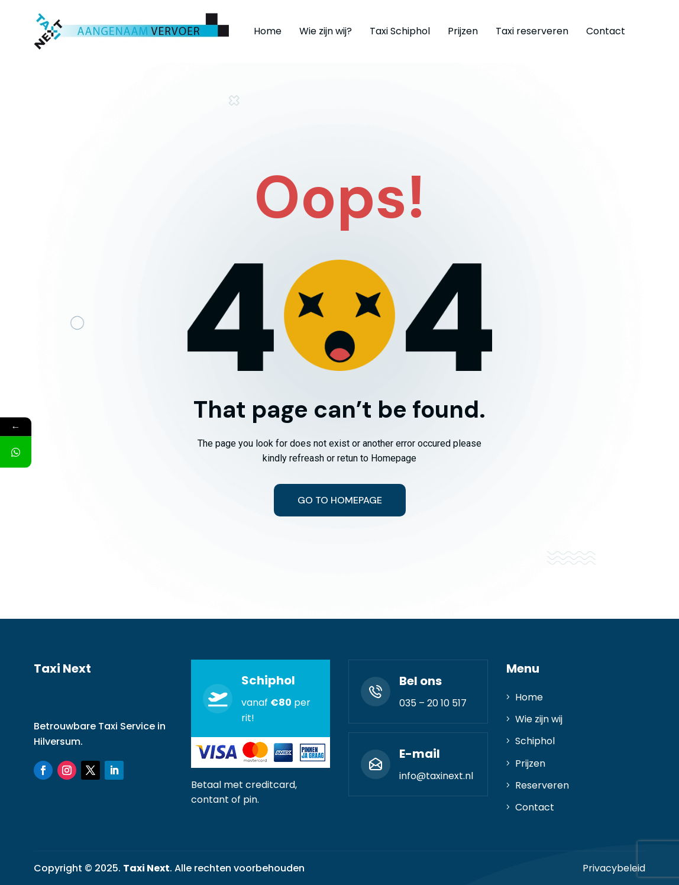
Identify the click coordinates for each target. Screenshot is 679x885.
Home (268, 31)
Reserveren (542, 785)
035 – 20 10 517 (433, 703)
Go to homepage (340, 500)
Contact (605, 31)
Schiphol (535, 741)
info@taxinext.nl (436, 776)
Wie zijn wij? (325, 31)
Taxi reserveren (532, 31)
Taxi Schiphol (400, 31)
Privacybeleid (614, 868)
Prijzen (463, 31)
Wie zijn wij (538, 719)
